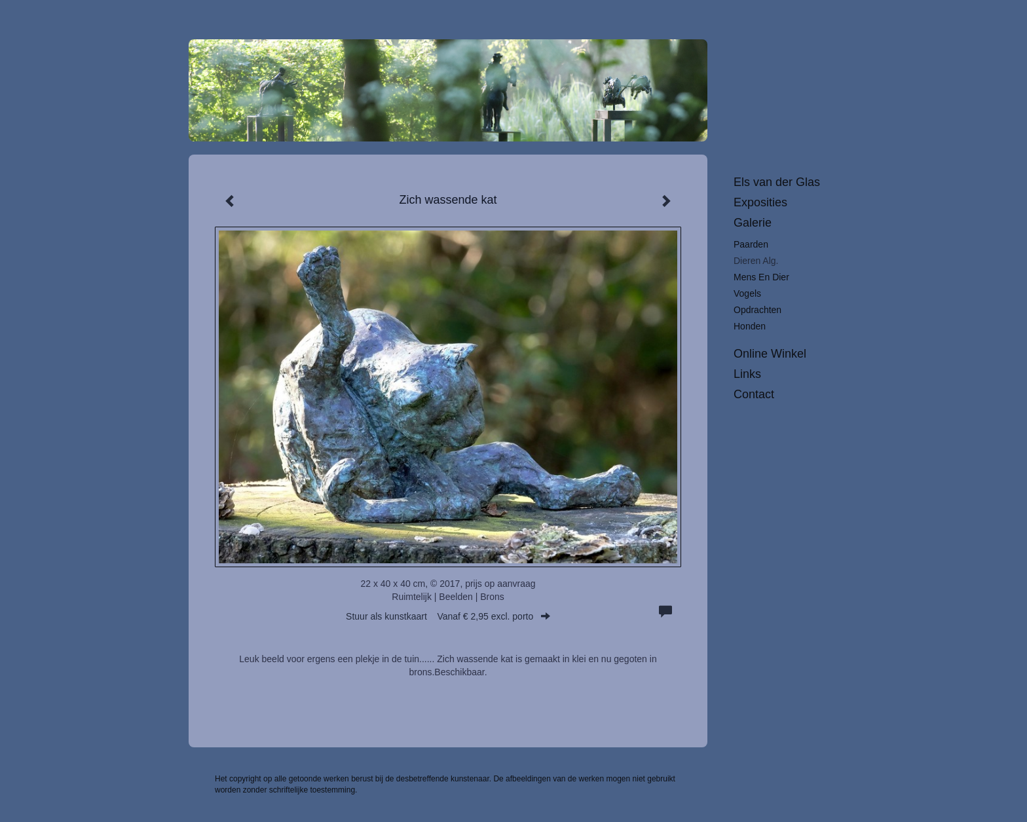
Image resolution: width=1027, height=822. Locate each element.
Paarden (751, 244)
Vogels (747, 293)
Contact (754, 394)
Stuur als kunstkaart (448, 616)
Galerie (753, 222)
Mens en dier (761, 277)
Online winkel (770, 353)
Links (747, 374)
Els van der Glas (777, 182)
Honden (750, 326)
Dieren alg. (756, 260)
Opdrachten (757, 310)
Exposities (760, 202)
